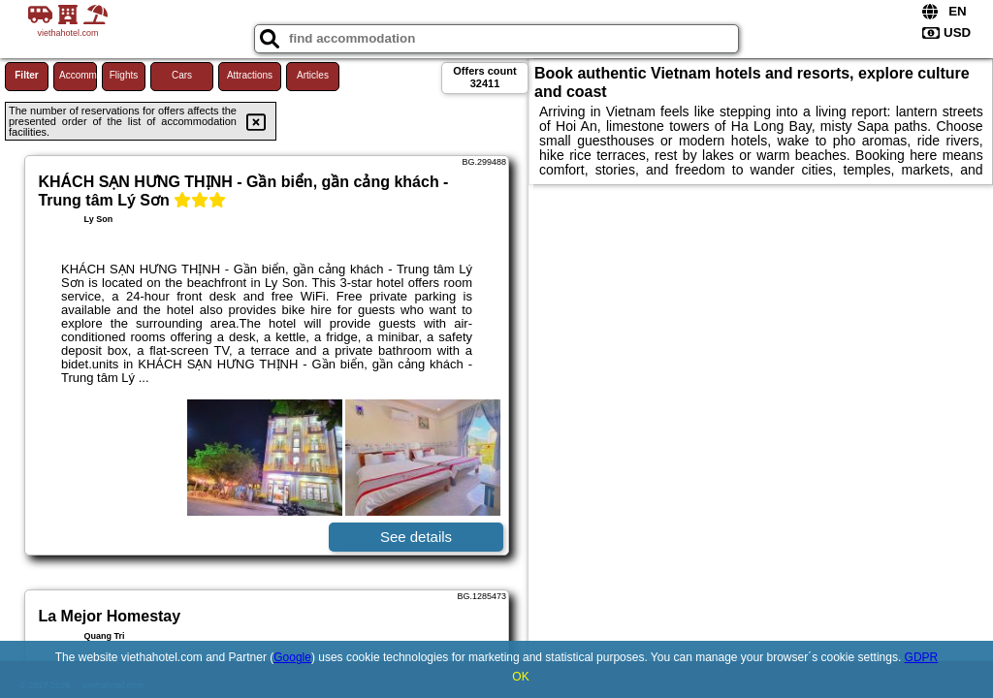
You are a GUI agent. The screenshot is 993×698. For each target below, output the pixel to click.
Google (292, 657)
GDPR (922, 657)
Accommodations (78, 75)
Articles (313, 75)
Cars (182, 75)
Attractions (249, 75)
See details (416, 536)
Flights (124, 75)
